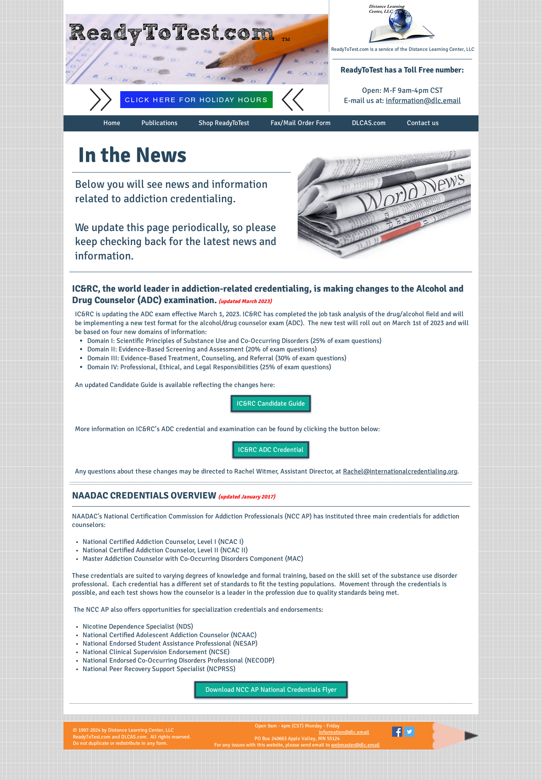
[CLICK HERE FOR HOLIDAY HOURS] (196, 99)
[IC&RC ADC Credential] (270, 449)
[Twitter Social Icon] (409, 732)
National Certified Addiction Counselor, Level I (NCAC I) (163, 542)
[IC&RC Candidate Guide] (271, 403)
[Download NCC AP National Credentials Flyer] (271, 689)
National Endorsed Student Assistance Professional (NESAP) (170, 643)
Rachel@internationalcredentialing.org (400, 471)
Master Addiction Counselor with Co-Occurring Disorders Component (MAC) (193, 558)
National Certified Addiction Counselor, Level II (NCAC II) (165, 550)
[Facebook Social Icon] (397, 732)
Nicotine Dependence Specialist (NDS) (138, 626)
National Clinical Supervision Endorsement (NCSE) (156, 652)
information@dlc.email (423, 100)
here (266, 385)
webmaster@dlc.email (355, 745)
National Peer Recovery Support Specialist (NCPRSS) (159, 669)
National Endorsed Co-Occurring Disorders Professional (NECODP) (178, 660)
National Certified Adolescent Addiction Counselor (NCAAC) (170, 635)
